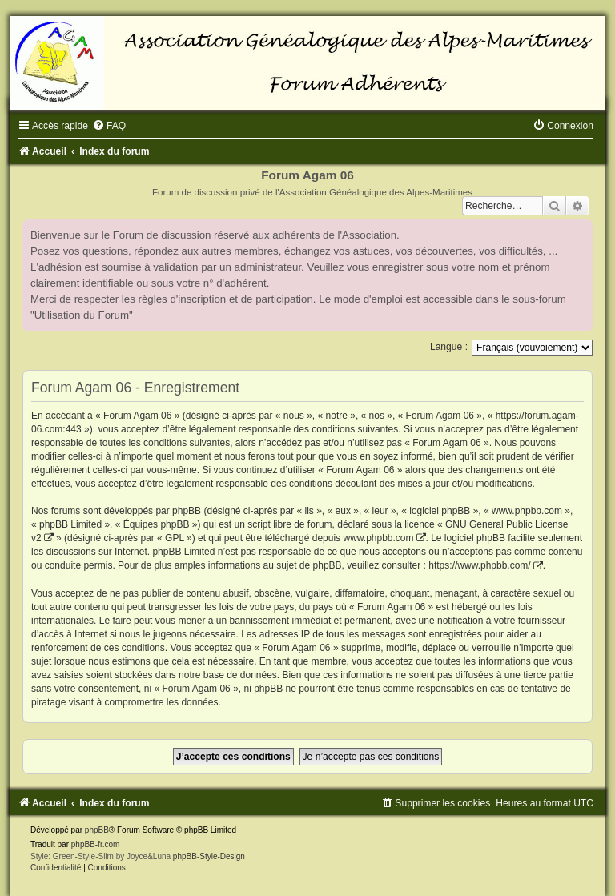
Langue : (449, 346)
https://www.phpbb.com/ (479, 565)
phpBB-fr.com (95, 844)
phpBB (97, 830)
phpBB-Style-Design (209, 856)
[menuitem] (109, 125)
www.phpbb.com (378, 538)
